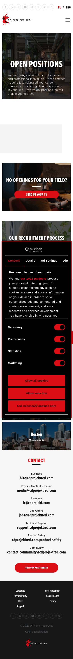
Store (20, 601)
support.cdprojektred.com (36, 527)
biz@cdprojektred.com (36, 478)
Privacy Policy (20, 595)
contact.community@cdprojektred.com (36, 552)
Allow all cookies (36, 380)
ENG (68, 7)
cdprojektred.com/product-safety (36, 540)
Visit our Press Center (36, 567)
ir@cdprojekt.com (36, 503)
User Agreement (52, 590)
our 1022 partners (33, 278)
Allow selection (36, 393)
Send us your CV (36, 194)
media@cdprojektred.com (36, 490)
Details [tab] (30, 260)
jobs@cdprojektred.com (36, 515)
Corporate (20, 590)
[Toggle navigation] (36, 20)
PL (59, 7)
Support (20, 606)
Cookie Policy (52, 595)
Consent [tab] (14, 260)
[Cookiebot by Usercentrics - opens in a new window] (25, 249)
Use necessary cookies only (36, 405)
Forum (53, 601)
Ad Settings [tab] (49, 260)
